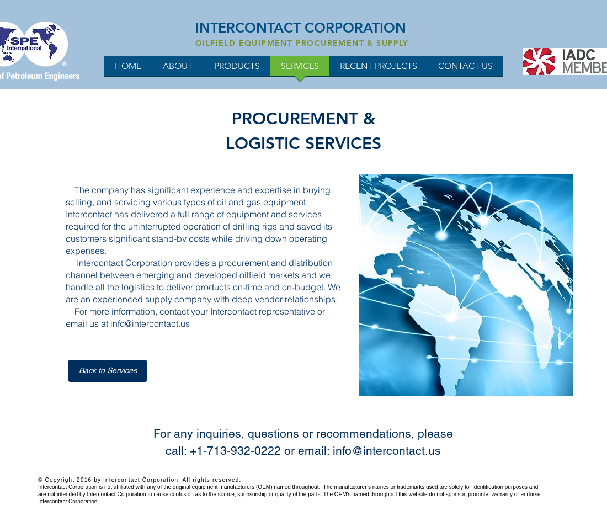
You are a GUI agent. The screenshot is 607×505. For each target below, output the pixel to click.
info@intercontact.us (150, 323)
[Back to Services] (107, 371)
